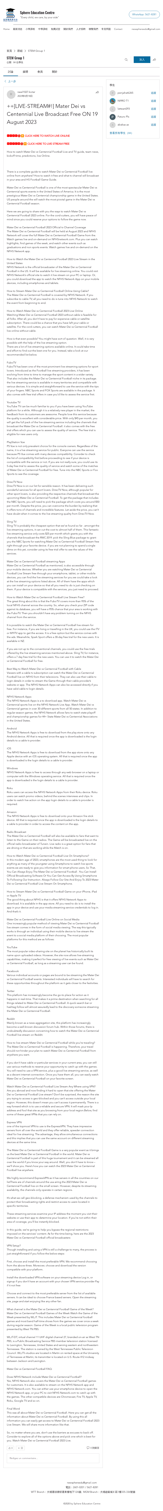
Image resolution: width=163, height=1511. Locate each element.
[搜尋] (126, 59)
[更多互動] (20, 1448)
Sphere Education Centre (37, 12)
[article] (53, 777)
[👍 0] (10, 1448)
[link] (10, 71)
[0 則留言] (92, 1448)
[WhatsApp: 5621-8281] (144, 14)
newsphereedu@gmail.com (146, 29)
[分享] (97, 92)
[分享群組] (154, 59)
